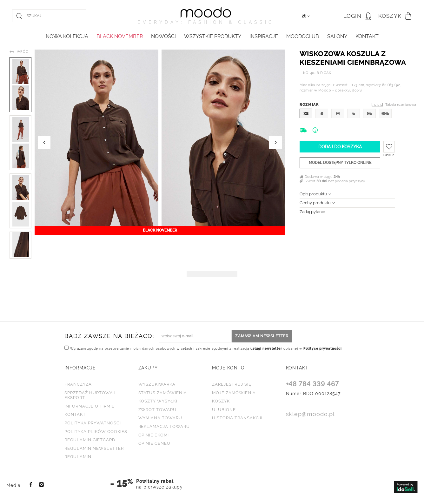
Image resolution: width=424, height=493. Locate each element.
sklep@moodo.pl (310, 414)
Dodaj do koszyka (340, 146)
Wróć (22, 51)
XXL (385, 113)
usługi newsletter (266, 348)
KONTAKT (367, 36)
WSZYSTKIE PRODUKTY (212, 36)
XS (305, 113)
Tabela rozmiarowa (400, 105)
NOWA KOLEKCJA (67, 36)
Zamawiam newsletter (261, 336)
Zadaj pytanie (312, 211)
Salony (337, 36)
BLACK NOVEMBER (119, 36)
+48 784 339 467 (312, 384)
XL (369, 113)
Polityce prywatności (322, 348)
